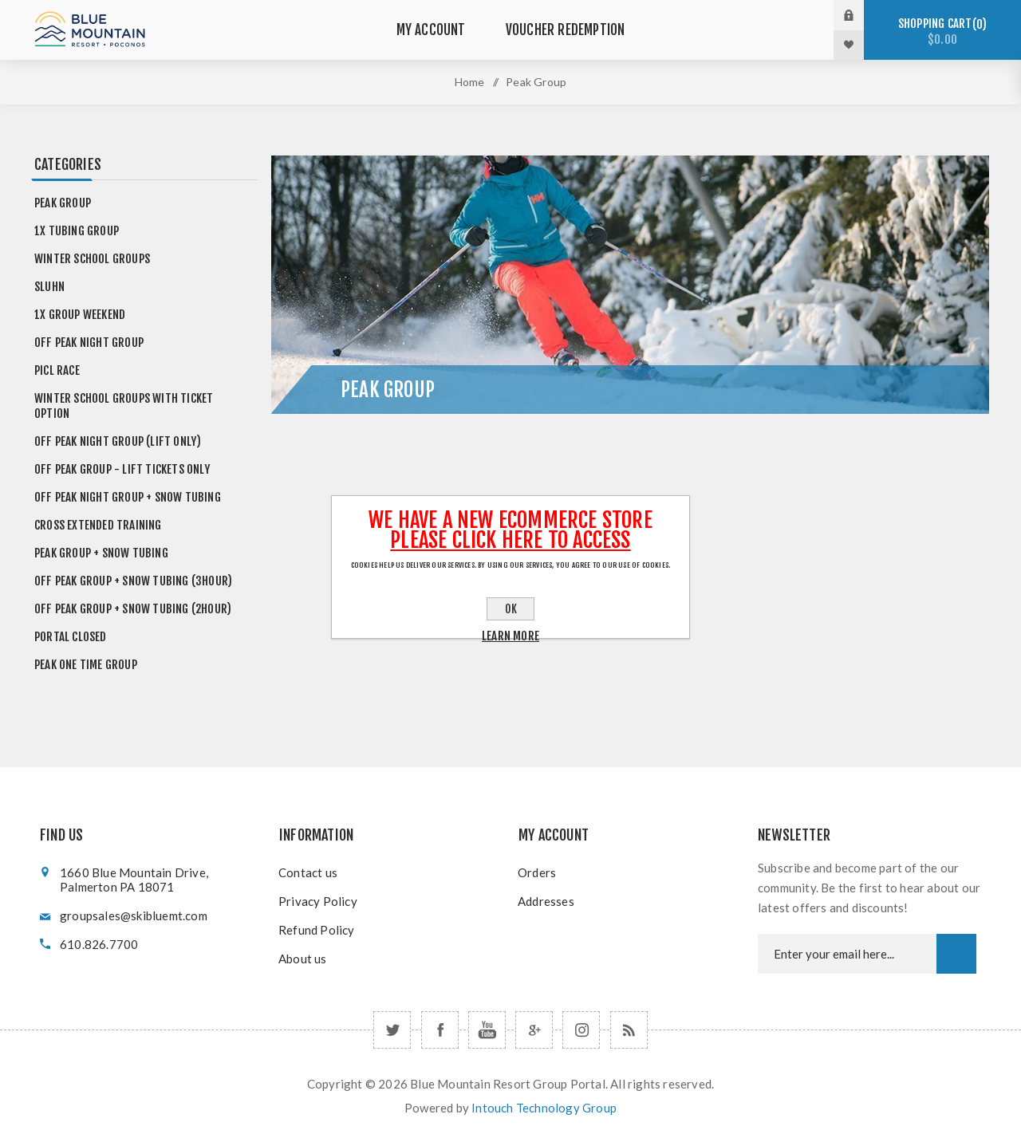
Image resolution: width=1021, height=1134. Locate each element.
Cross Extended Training (98, 525)
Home (470, 82)
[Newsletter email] (847, 954)
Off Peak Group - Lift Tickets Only (122, 469)
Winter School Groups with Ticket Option (123, 406)
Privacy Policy (317, 901)
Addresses (546, 901)
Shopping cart (942, 31)
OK (511, 609)
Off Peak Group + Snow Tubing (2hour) (132, 608)
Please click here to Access (510, 540)
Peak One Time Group (85, 664)
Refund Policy (316, 930)
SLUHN (49, 286)
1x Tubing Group (76, 230)
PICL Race (57, 370)
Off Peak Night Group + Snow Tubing (127, 497)
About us (302, 958)
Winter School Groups (92, 258)
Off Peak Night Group (89, 342)
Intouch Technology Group (544, 1108)
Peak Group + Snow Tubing (101, 553)
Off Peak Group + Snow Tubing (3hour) (133, 581)
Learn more (510, 636)
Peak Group (62, 203)
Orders (537, 872)
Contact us (307, 872)
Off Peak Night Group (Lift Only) (117, 441)
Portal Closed (70, 636)
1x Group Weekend (79, 314)
